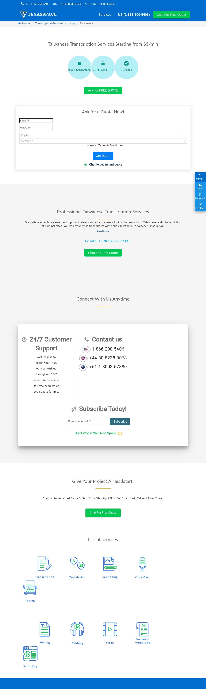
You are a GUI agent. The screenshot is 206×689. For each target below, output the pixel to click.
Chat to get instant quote (103, 164)
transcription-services (49, 23)
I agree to (104, 145)
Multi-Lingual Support (107, 241)
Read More (103, 231)
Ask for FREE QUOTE (103, 90)
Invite (200, 187)
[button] (171, 15)
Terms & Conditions (110, 145)
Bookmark (200, 197)
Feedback (200, 206)
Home (24, 23)
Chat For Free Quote (103, 253)
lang (72, 23)
